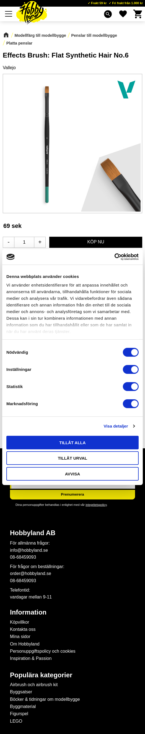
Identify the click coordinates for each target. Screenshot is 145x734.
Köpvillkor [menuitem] (19, 622)
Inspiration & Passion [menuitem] (30, 658)
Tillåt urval (72, 458)
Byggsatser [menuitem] (21, 691)
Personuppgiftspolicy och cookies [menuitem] (43, 651)
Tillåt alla (72, 442)
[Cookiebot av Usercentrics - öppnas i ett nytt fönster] (114, 257)
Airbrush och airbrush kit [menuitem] (34, 684)
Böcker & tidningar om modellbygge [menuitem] (45, 699)
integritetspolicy (96, 504)
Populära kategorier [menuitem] (41, 675)
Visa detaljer (115, 426)
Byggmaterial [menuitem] (23, 706)
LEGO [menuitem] (16, 721)
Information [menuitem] (28, 612)
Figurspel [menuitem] (19, 713)
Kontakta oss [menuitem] (23, 629)
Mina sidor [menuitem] (20, 636)
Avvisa (72, 473)
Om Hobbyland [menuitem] (25, 644)
